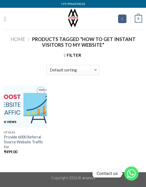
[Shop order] (72, 70)
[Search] (122, 19)
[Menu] (7, 18)
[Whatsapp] (131, 173)
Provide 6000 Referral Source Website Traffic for (23, 142)
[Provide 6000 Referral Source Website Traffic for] (25, 106)
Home (17, 39)
